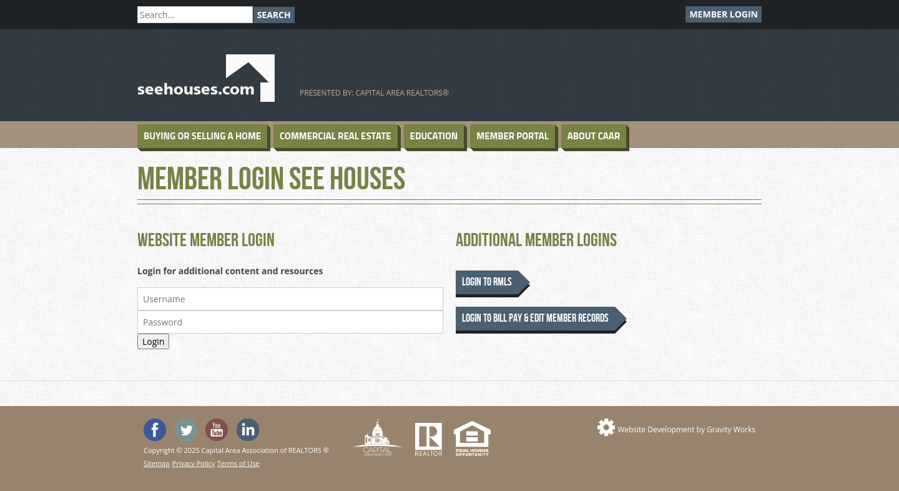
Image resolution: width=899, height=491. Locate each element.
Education (434, 136)
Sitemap (157, 463)
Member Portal (512, 136)
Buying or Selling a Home (202, 136)
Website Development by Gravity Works (686, 429)
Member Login (723, 14)
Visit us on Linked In (248, 430)
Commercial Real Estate (335, 136)
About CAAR (593, 136)
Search (274, 15)
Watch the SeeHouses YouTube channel (216, 430)
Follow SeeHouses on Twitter (186, 430)
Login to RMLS (487, 282)
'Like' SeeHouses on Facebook (155, 430)
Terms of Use (238, 463)
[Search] (195, 14)
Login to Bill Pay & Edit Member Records (535, 318)
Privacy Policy (193, 463)
